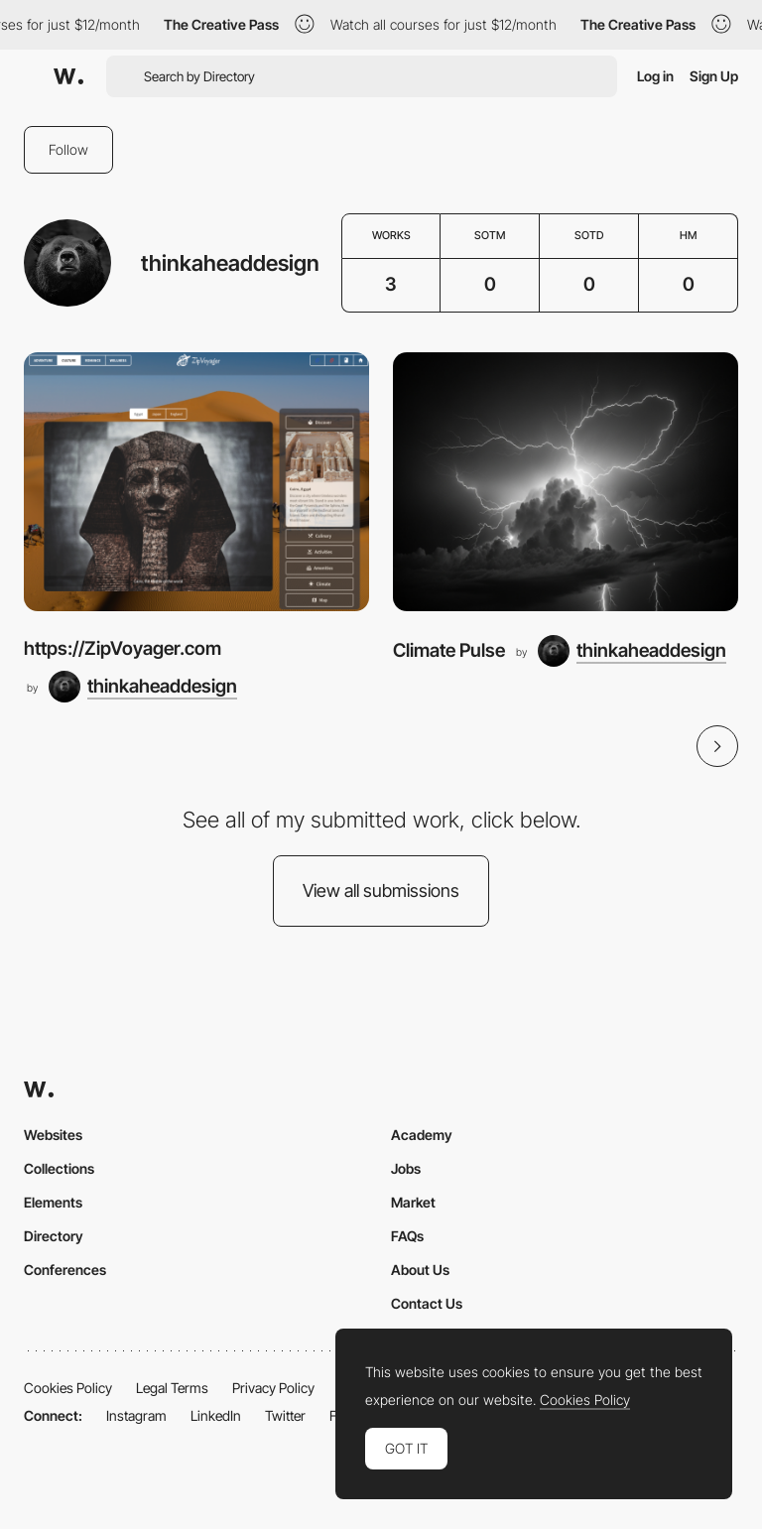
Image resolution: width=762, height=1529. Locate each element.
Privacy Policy (273, 1387)
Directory (53, 1235)
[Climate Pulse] (565, 481)
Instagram (136, 1415)
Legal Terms (172, 1387)
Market (413, 1202)
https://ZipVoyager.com (122, 648)
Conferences (65, 1269)
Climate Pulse (449, 650)
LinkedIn (215, 1415)
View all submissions (381, 890)
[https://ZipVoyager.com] (196, 481)
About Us (420, 1269)
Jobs (406, 1168)
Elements (53, 1202)
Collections (59, 1168)
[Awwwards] (68, 76)
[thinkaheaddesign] (143, 686)
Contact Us (426, 1303)
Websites (53, 1134)
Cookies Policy (68, 1387)
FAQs (407, 1235)
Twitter (285, 1415)
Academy (421, 1134)
